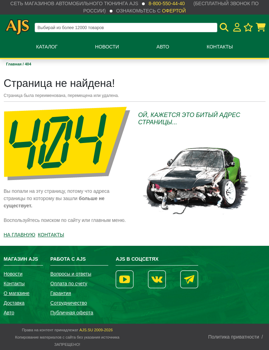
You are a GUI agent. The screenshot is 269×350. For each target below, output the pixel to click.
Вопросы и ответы (70, 274)
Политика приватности (233, 337)
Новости (107, 47)
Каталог (47, 47)
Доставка (14, 303)
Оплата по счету (68, 283)
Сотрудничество (68, 303)
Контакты (220, 47)
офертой (174, 11)
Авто (163, 47)
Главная (14, 64)
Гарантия (60, 293)
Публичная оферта (71, 312)
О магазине (17, 293)
